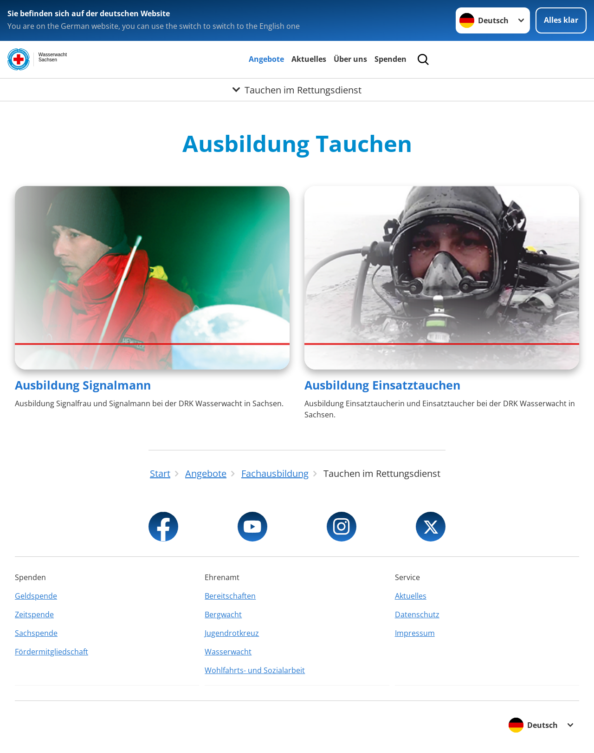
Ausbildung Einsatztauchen (382, 385)
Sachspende (36, 633)
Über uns (350, 59)
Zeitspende (34, 614)
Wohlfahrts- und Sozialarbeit (255, 670)
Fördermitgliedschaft (51, 652)
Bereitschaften (230, 596)
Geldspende (36, 596)
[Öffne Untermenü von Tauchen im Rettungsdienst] (297, 90)
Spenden (390, 59)
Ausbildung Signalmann (83, 385)
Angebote (266, 59)
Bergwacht (223, 614)
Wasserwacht (228, 652)
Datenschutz (417, 614)
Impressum (415, 633)
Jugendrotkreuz (232, 633)
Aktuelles (308, 59)
